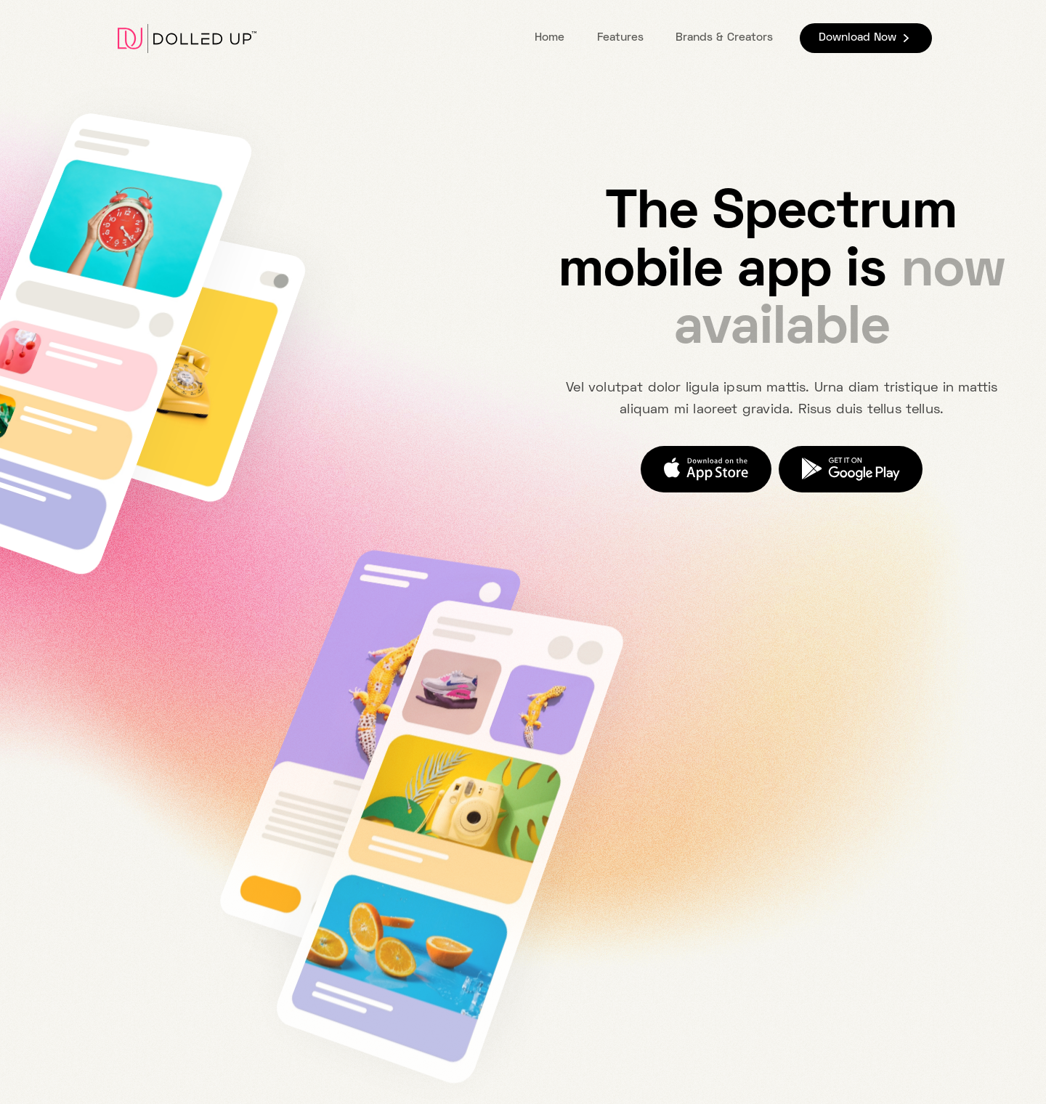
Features (620, 38)
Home (549, 38)
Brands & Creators (724, 38)
